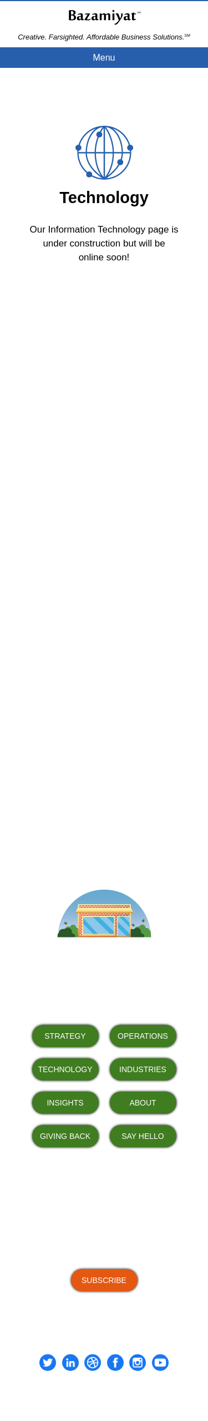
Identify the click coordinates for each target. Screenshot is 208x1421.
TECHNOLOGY (65, 1069)
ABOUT (142, 1102)
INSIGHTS (65, 1102)
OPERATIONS (143, 1036)
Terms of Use (80, 1393)
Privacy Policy (127, 1393)
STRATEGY (64, 1036)
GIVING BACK (65, 1136)
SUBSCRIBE (104, 1280)
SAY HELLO (142, 1136)
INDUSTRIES (142, 1069)
